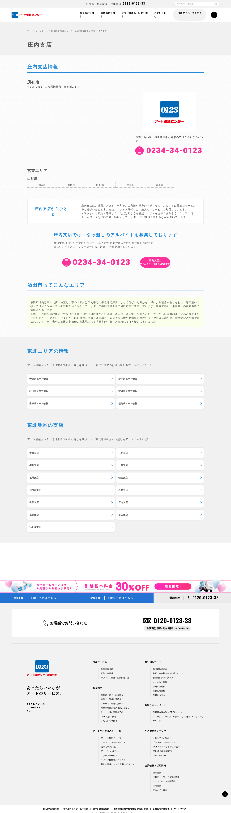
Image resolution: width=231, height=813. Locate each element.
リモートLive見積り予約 (112, 707)
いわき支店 (37, 519)
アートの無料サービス (111, 733)
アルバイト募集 (160, 785)
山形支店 (157, 485)
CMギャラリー (159, 750)
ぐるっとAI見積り (109, 716)
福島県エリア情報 (162, 397)
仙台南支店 (37, 485)
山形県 (92, 31)
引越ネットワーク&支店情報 (73, 31)
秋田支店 (96, 468)
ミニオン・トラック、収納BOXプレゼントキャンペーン (178, 711)
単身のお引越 (107, 664)
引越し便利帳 (159, 681)
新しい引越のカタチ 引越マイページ (117, 759)
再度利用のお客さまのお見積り (115, 703)
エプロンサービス (109, 750)
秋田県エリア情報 (162, 380)
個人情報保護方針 (51, 804)
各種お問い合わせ (161, 804)
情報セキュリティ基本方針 (76, 804)
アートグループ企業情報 (164, 776)
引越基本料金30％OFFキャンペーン (169, 707)
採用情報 (157, 781)
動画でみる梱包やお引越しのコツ (168, 668)
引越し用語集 (159, 686)
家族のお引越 (107, 668)
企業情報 (53, 31)
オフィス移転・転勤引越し (134, 15)
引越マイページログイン (189, 15)
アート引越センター (36, 31)
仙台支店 (157, 468)
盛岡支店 (157, 451)
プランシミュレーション (164, 737)
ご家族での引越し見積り (112, 698)
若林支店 (96, 485)
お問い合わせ (161, 15)
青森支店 (36, 451)
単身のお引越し (86, 15)
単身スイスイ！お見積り (112, 690)
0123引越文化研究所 (162, 746)
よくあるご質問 (160, 677)
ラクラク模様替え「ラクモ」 (114, 755)
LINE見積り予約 (108, 711)
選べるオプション (109, 742)
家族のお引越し (107, 15)
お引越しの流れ (160, 664)
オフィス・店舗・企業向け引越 (115, 673)
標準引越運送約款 (101, 804)
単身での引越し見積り (111, 694)
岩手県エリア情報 (102, 380)
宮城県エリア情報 (41, 397)
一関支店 (36, 468)
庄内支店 (36, 502)
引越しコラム (159, 690)
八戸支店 (96, 451)
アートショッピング (110, 746)
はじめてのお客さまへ (163, 733)
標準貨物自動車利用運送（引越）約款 (131, 804)
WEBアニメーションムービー (166, 742)
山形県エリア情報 (102, 397)
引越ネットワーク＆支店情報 (166, 772)
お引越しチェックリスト (164, 673)
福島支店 (96, 502)
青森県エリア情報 (41, 380)
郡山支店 (157, 502)
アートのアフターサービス (113, 737)
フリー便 (157, 716)
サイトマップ (180, 804)
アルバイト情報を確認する (155, 262)
